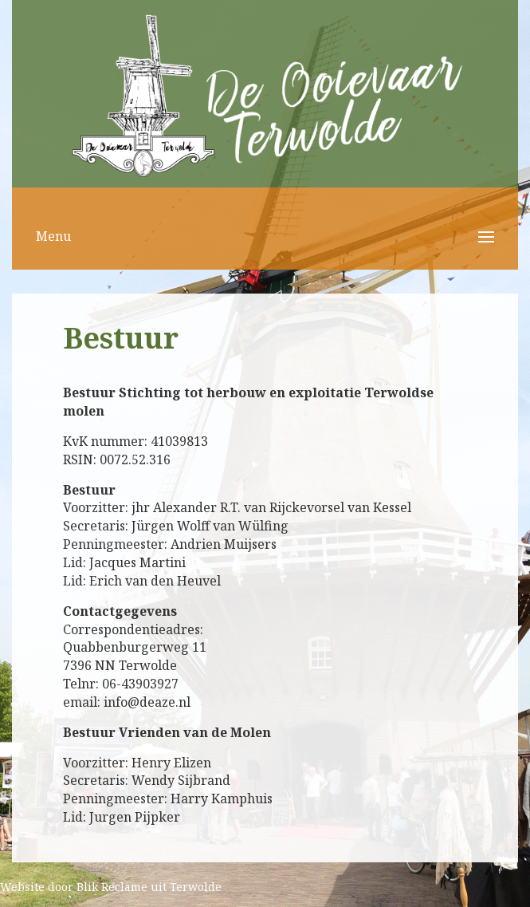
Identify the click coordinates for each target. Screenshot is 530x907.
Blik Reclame (112, 886)
